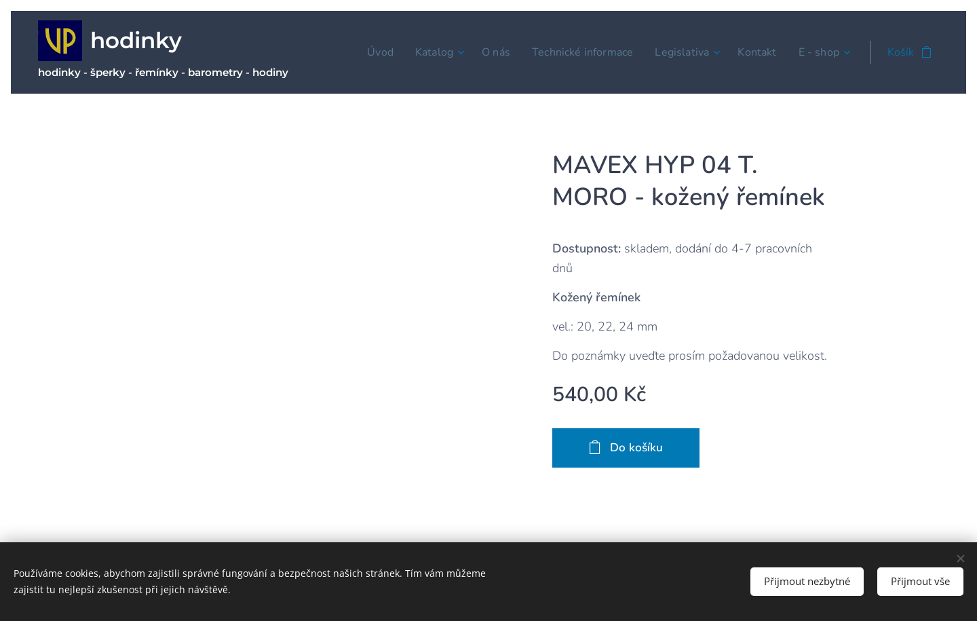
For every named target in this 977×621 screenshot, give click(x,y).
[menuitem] (380, 52)
